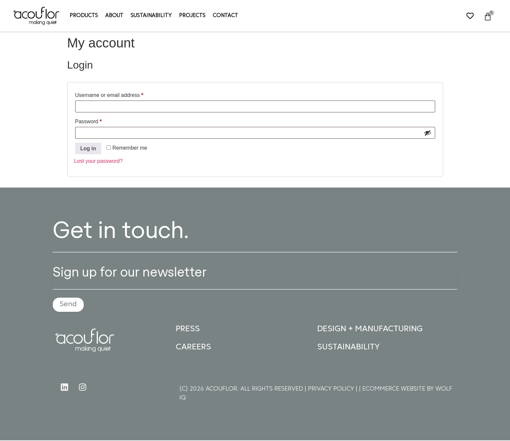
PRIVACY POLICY (332, 390)
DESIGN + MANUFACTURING (370, 330)
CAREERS (193, 348)
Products (84, 16)
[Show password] (427, 132)
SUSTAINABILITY (348, 348)
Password (99, 120)
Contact (225, 16)
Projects (192, 16)
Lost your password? (98, 161)
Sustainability (151, 16)
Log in (88, 148)
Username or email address (120, 94)
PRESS (188, 330)
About (114, 16)
